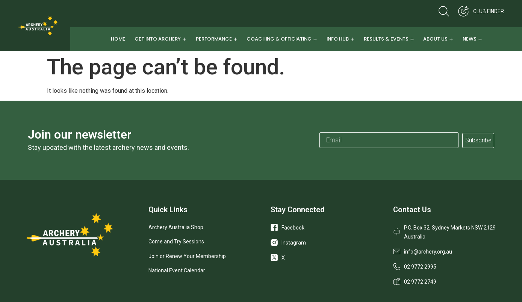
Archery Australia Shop (175, 227)
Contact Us (412, 209)
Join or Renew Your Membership (187, 256)
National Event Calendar (176, 270)
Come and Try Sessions (176, 242)
